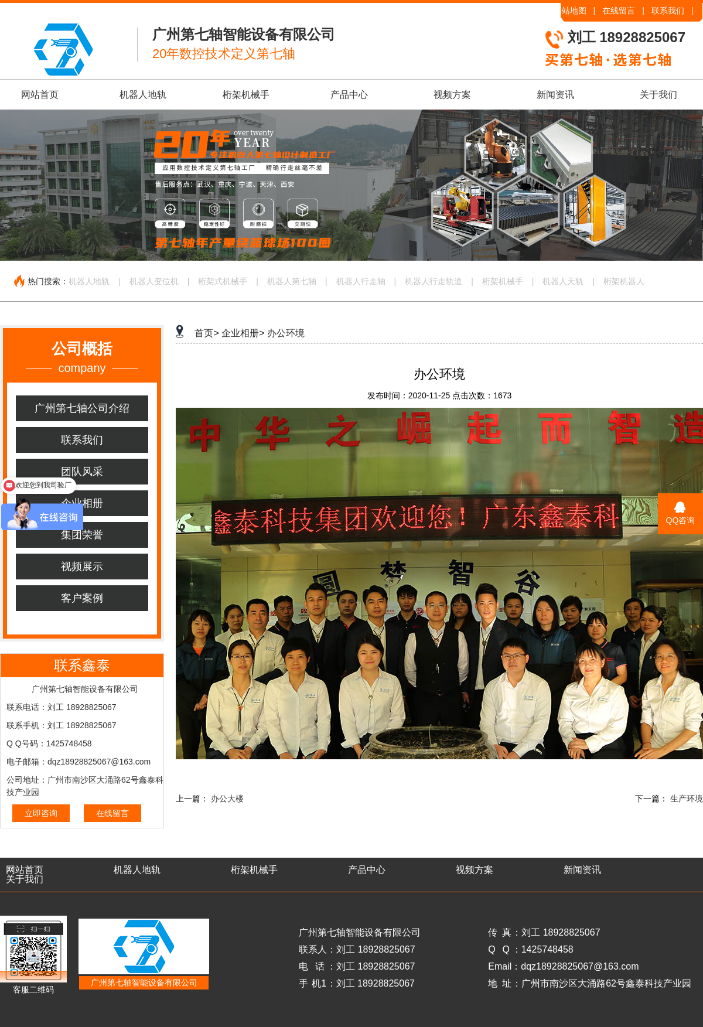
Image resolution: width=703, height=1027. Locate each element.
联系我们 (667, 10)
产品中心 (349, 95)
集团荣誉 (82, 535)
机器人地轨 (143, 95)
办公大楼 (227, 798)
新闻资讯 (555, 95)
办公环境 (286, 333)
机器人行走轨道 (433, 281)
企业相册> (242, 333)
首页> (206, 333)
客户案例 (82, 598)
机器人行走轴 (360, 281)
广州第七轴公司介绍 (82, 408)
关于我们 (658, 95)
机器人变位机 (154, 281)
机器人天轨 (562, 281)
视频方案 (452, 95)
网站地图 (570, 10)
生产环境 (686, 798)
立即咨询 (41, 813)
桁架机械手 (246, 95)
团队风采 (82, 471)
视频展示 (82, 566)
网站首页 (40, 95)
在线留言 (618, 10)
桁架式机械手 (222, 281)
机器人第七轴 (291, 281)
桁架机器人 (623, 281)
